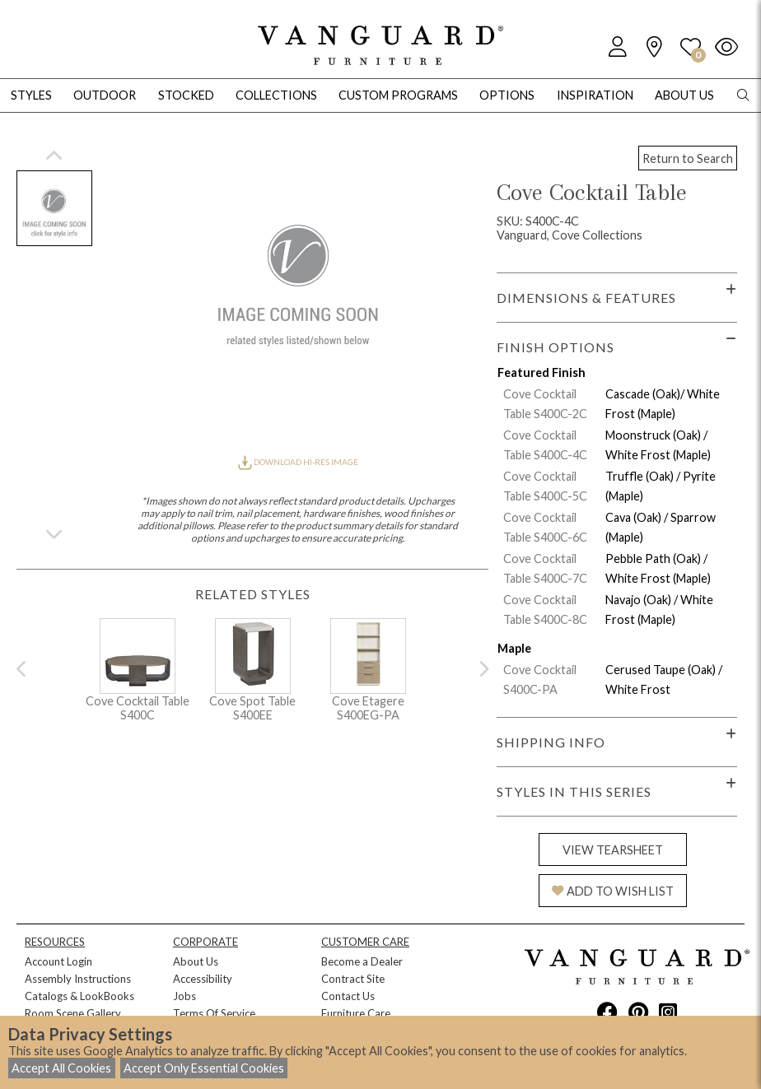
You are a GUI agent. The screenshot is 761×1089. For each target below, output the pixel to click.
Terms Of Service (214, 1013)
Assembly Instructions (78, 978)
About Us (195, 961)
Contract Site (353, 978)
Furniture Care (355, 1013)
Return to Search (687, 158)
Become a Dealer (362, 961)
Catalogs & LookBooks (79, 996)
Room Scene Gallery (73, 1013)
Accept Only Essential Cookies (204, 1068)
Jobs (184, 996)
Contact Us (348, 996)
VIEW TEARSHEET (613, 850)
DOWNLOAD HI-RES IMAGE (298, 462)
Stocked (186, 95)
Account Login (58, 961)
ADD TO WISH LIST (613, 891)
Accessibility (202, 978)
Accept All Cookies (61, 1068)
